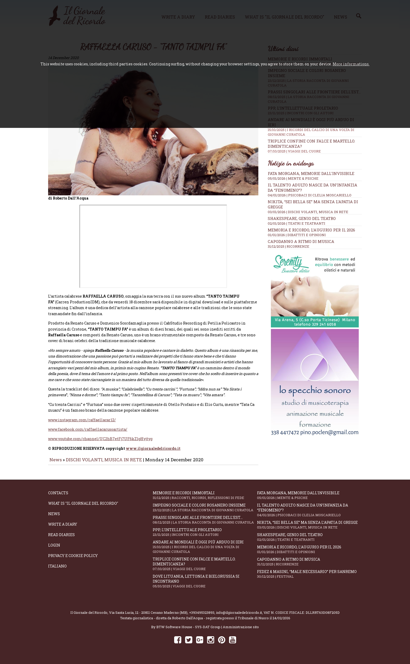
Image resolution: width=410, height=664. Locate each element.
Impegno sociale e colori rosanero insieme (205, 511)
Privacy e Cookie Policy (73, 559)
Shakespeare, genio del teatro (302, 218)
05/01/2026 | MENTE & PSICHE (293, 178)
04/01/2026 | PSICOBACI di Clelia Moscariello (309, 195)
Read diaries (61, 538)
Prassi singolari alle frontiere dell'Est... (205, 523)
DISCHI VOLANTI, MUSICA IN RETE (104, 463)
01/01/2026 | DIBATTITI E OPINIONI (297, 234)
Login (54, 548)
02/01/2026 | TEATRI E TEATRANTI (296, 223)
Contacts (58, 496)
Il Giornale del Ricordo (88, 616)
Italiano (57, 569)
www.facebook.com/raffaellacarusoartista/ (87, 432)
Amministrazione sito (241, 630)
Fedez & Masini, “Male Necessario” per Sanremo (309, 577)
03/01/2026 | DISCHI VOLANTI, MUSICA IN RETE (308, 211)
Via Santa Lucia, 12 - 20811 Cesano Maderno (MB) (148, 616)
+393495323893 (201, 616)
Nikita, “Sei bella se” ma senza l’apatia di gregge (309, 528)
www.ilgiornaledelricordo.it (153, 452)
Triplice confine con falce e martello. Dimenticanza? (205, 567)
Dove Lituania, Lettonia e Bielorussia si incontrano (205, 584)
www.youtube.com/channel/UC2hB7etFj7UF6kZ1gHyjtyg (100, 442)
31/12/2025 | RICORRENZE (288, 246)
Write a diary (62, 527)
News (55, 463)
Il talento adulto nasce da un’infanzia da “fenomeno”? (309, 513)
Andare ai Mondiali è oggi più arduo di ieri (205, 550)
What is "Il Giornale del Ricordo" (83, 506)
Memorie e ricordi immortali (205, 499)
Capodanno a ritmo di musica (301, 241)
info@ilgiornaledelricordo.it (239, 616)
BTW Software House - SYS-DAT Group (188, 630)
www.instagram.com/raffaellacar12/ (82, 423)
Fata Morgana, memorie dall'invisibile (311, 173)
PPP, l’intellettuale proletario (205, 536)
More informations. (351, 63)
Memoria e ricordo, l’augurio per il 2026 (311, 229)
